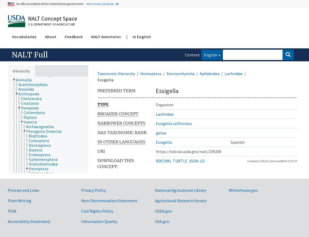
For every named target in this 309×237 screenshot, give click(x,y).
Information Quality (99, 221)
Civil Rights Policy (97, 211)
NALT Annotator (106, 36)
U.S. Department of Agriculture (51, 24)
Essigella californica (174, 123)
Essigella (164, 142)
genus (161, 132)
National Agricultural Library (180, 190)
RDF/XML (164, 160)
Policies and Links (23, 190)
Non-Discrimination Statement (109, 200)
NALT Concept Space (52, 18)
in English (142, 36)
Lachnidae (234, 73)
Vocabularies (24, 36)
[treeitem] (26, 79)
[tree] (48, 125)
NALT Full (30, 55)
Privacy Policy (93, 190)
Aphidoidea (209, 73)
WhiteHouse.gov (243, 190)
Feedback (74, 36)
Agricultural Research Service (181, 200)
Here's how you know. (100, 4)
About (50, 36)
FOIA (12, 211)
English (209, 54)
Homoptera (150, 73)
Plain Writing (19, 200)
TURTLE (180, 160)
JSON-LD (197, 160)
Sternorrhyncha (180, 73)
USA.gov (162, 221)
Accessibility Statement (29, 221)
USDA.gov (163, 211)
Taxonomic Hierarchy (116, 73)
